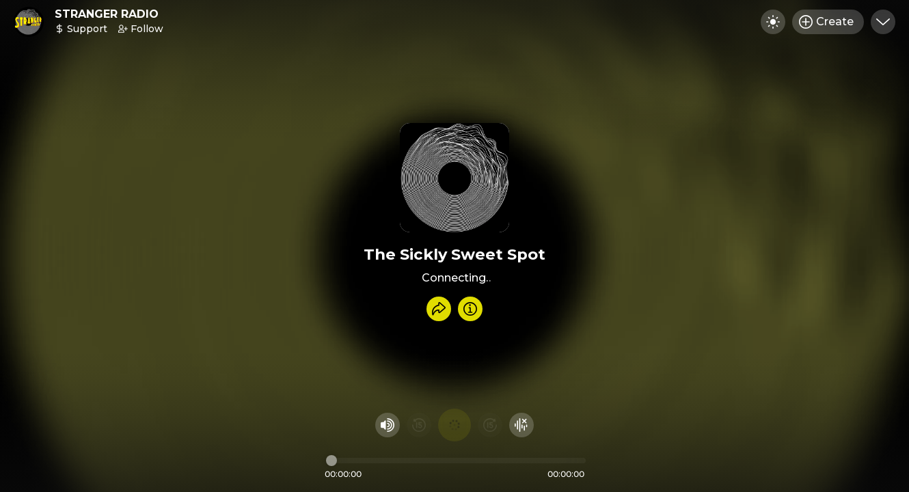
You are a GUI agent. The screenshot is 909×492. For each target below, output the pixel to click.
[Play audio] (454, 425)
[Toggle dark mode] (773, 22)
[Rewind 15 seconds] (419, 425)
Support (81, 29)
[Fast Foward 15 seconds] (490, 425)
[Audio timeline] (456, 460)
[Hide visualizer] (521, 425)
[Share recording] (438, 309)
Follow (140, 29)
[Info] (470, 309)
